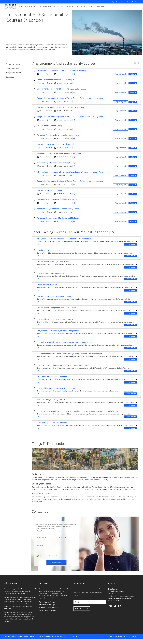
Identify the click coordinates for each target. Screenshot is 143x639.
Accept (134, 636)
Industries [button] (80, 6)
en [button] (136, 2)
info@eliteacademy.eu (116, 591)
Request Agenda (121, 74)
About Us (123, 1)
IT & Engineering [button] (67, 6)
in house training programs (49, 608)
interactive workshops (47, 605)
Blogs (117, 1)
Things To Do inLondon (14, 73)
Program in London (13, 64)
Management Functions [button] (49, 6)
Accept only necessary (117, 636)
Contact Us (130, 1)
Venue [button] (91, 6)
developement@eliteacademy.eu (120, 598)
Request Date (131, 244)
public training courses (47, 602)
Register (133, 74)
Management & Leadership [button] (28, 6)
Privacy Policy (74, 636)
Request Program (12, 68)
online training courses (47, 610)
